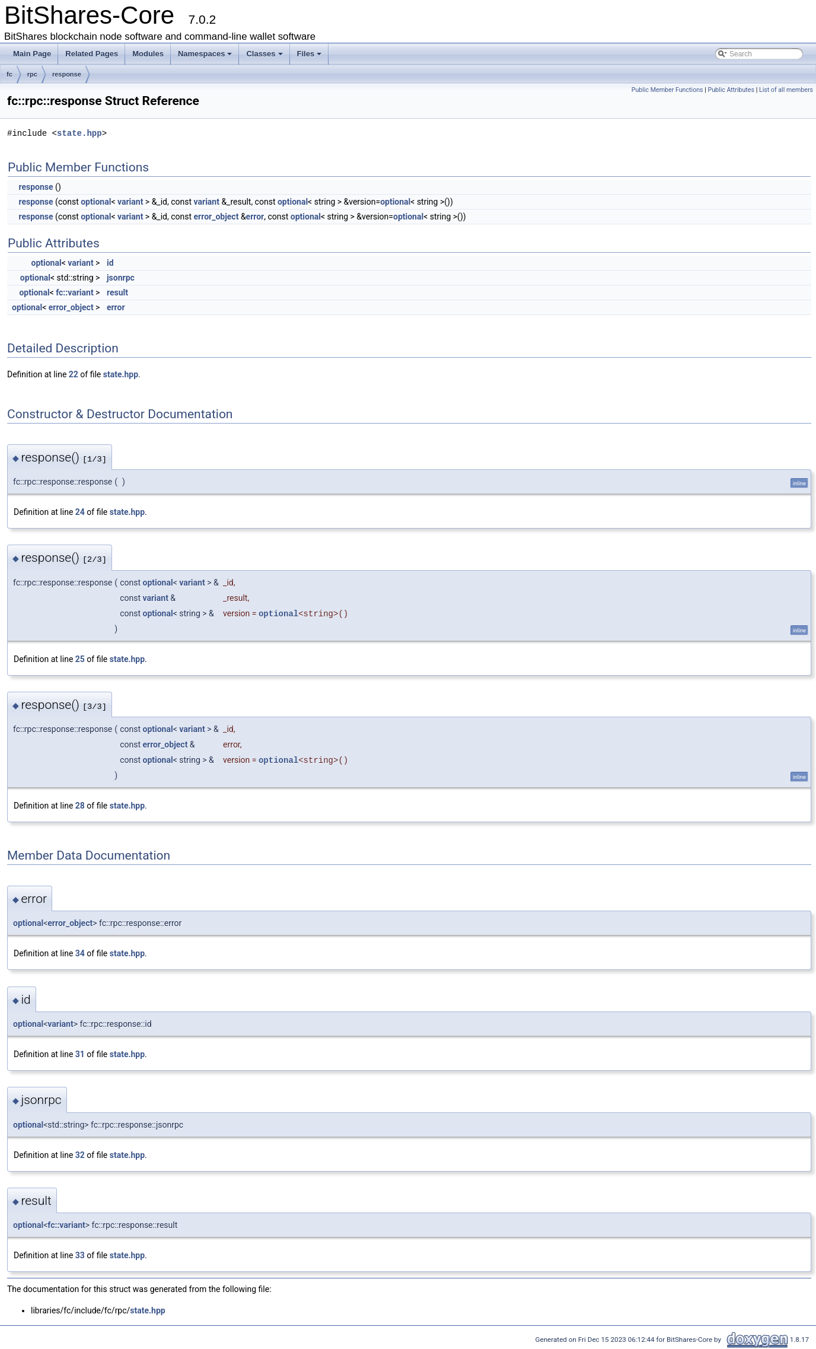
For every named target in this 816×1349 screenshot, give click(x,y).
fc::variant (74, 292)
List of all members (786, 90)
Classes (264, 53)
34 (80, 953)
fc (9, 74)
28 (80, 805)
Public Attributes (730, 90)
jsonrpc (121, 277)
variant (130, 201)
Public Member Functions (667, 90)
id (110, 263)
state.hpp (79, 133)
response (66, 74)
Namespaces (205, 53)
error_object (216, 216)
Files (309, 53)
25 (80, 659)
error (255, 216)
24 (80, 512)
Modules (148, 53)
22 (73, 374)
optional (96, 201)
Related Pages (91, 53)
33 (80, 1255)
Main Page (32, 53)
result (117, 292)
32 (80, 1155)
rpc (32, 74)
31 (80, 1054)
